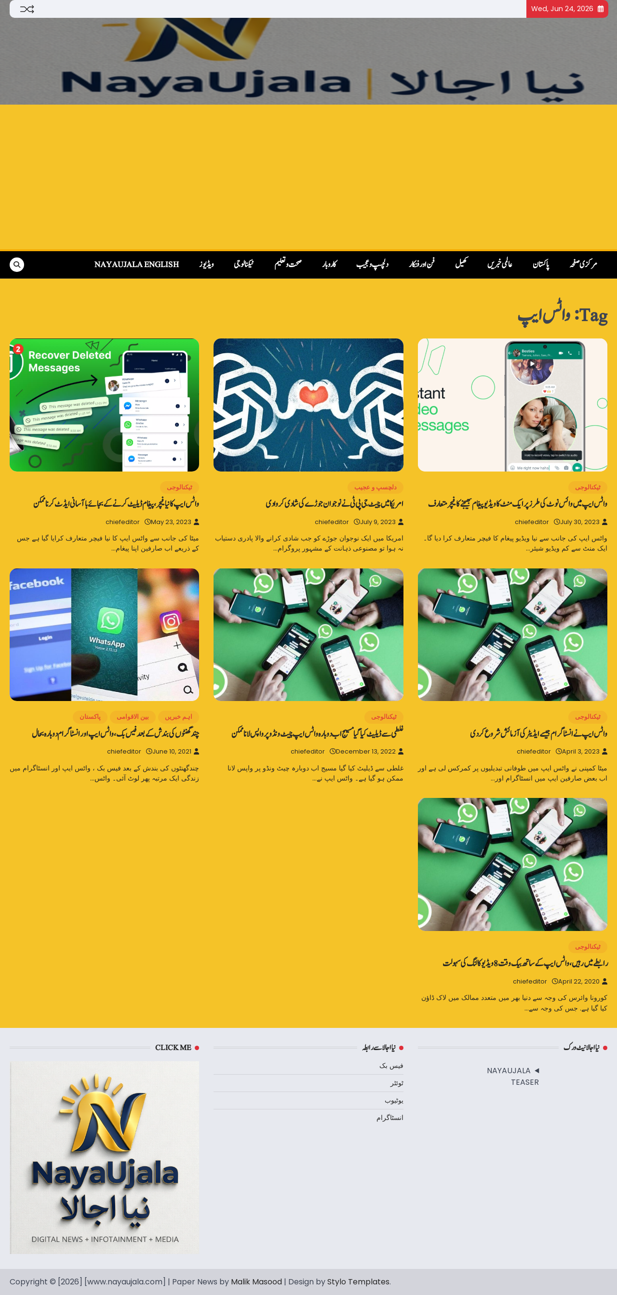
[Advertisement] (308, 176)
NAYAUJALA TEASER (513, 1076)
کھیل (461, 264)
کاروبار (329, 264)
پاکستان (541, 264)
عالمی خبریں (499, 264)
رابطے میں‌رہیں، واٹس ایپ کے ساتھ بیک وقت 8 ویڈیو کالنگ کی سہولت (525, 964)
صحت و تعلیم (288, 264)
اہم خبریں (178, 717)
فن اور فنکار (422, 264)
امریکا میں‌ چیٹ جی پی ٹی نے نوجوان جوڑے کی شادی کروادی (334, 504)
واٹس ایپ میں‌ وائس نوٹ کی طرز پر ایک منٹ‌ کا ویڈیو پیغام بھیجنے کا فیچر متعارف (517, 504)
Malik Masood (256, 1281)
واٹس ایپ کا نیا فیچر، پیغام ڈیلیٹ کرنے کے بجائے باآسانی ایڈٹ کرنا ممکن (116, 504)
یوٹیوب (394, 1100)
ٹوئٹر (396, 1083)
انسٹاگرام (389, 1117)
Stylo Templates (358, 1281)
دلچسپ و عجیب (372, 264)
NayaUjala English (136, 264)
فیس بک (391, 1065)
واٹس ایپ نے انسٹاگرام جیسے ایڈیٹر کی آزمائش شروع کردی (538, 734)
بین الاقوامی (133, 717)
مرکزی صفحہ (583, 264)
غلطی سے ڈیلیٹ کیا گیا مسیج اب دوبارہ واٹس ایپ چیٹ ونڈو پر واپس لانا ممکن (317, 734)
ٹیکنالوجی (244, 264)
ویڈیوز (206, 264)
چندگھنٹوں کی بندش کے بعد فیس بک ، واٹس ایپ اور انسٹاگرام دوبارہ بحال (115, 734)
